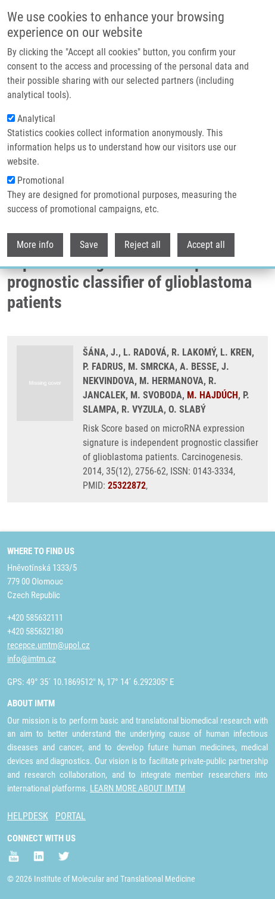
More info (35, 243)
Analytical (36, 117)
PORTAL (70, 816)
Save (89, 243)
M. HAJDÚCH (212, 395)
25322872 (127, 485)
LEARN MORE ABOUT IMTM (137, 788)
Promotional (40, 179)
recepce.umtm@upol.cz (48, 645)
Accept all (206, 243)
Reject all (142, 243)
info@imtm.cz (31, 658)
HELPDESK (27, 816)
